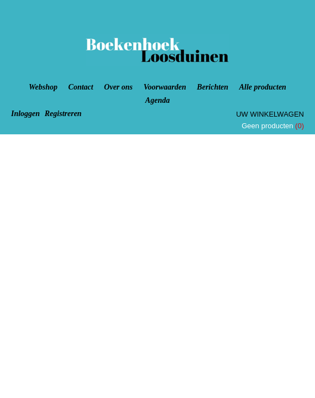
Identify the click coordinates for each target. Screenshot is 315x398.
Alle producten (262, 87)
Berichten (212, 87)
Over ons (118, 87)
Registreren (63, 113)
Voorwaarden (165, 87)
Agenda (157, 100)
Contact (81, 87)
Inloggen (25, 113)
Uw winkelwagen (270, 114)
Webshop (43, 87)
